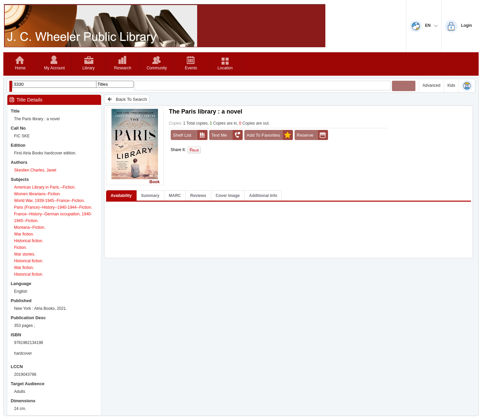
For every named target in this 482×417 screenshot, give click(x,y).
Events (191, 68)
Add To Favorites (270, 135)
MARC (175, 195)
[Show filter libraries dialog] (10, 86)
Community (157, 68)
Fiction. (20, 247)
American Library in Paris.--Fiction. (45, 187)
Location (225, 68)
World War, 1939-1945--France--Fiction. (49, 200)
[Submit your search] (403, 86)
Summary (150, 195)
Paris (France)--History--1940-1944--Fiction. (53, 207)
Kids (451, 85)
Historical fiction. (28, 240)
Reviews (198, 195)
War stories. (24, 254)
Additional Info (263, 195)
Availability (121, 195)
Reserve (312, 135)
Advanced (431, 85)
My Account (54, 68)
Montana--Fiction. (29, 227)
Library (88, 68)
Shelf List (190, 135)
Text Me (227, 135)
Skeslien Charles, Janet (35, 170)
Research (122, 68)
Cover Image (228, 195)
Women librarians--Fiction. (37, 194)
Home (20, 68)
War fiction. (24, 234)
